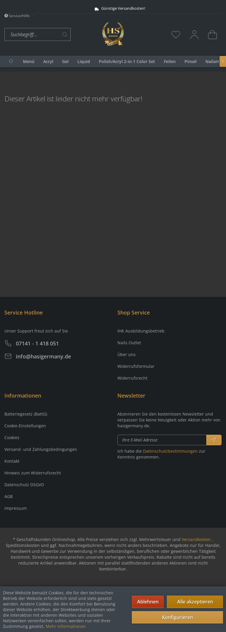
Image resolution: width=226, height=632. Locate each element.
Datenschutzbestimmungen (170, 451)
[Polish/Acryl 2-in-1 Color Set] (126, 61)
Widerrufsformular (135, 366)
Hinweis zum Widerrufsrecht (32, 473)
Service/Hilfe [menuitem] (17, 16)
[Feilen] (169, 61)
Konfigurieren (177, 617)
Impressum (15, 508)
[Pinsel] (190, 61)
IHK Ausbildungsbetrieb (140, 331)
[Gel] (65, 61)
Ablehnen (148, 601)
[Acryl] (48, 61)
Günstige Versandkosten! (106, 8)
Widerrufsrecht (132, 378)
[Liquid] (83, 61)
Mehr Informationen (66, 626)
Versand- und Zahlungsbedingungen (40, 449)
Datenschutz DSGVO (24, 484)
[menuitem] (51, 34)
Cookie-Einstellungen (25, 425)
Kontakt (11, 461)
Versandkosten (196, 539)
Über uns (126, 354)
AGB (8, 496)
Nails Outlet (129, 342)
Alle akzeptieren (195, 601)
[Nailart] (212, 61)
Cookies (11, 437)
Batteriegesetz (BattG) (25, 414)
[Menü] (29, 61)
